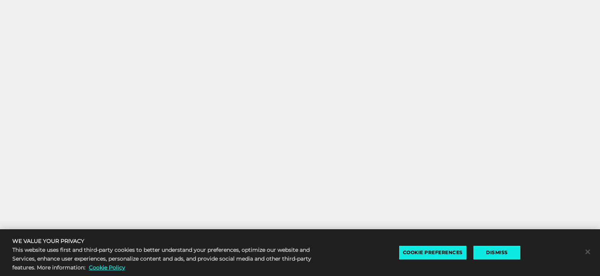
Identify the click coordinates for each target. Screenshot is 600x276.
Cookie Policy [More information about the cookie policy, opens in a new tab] (107, 267)
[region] (300, 252)
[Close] (587, 251)
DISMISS (497, 252)
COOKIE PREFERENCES (433, 252)
